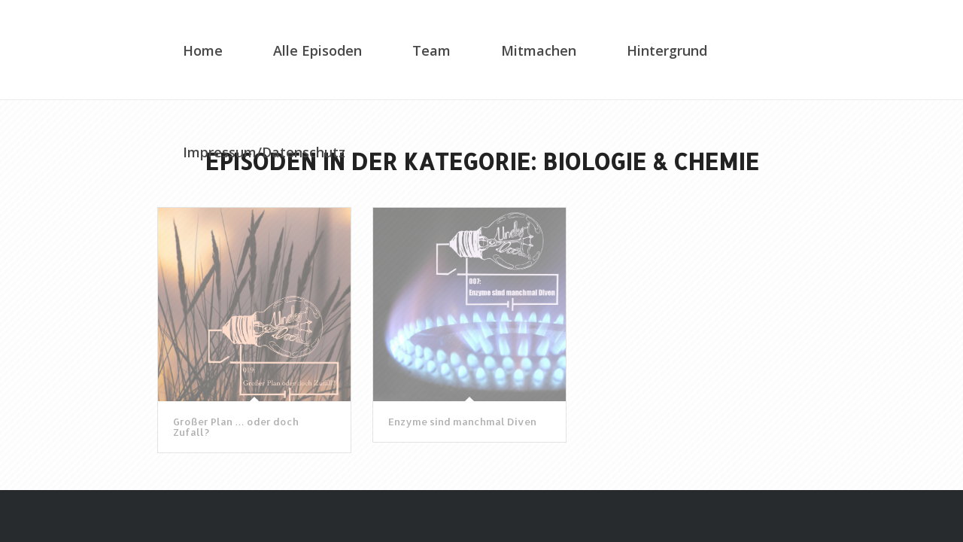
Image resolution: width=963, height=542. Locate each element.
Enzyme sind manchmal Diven (462, 422)
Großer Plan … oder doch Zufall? (236, 427)
